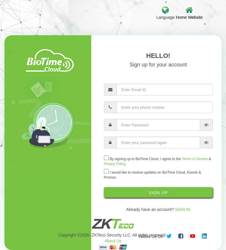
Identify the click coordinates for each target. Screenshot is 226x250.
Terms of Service (195, 159)
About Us (113, 241)
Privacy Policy (114, 164)
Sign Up (158, 192)
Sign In (182, 209)
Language (165, 13)
